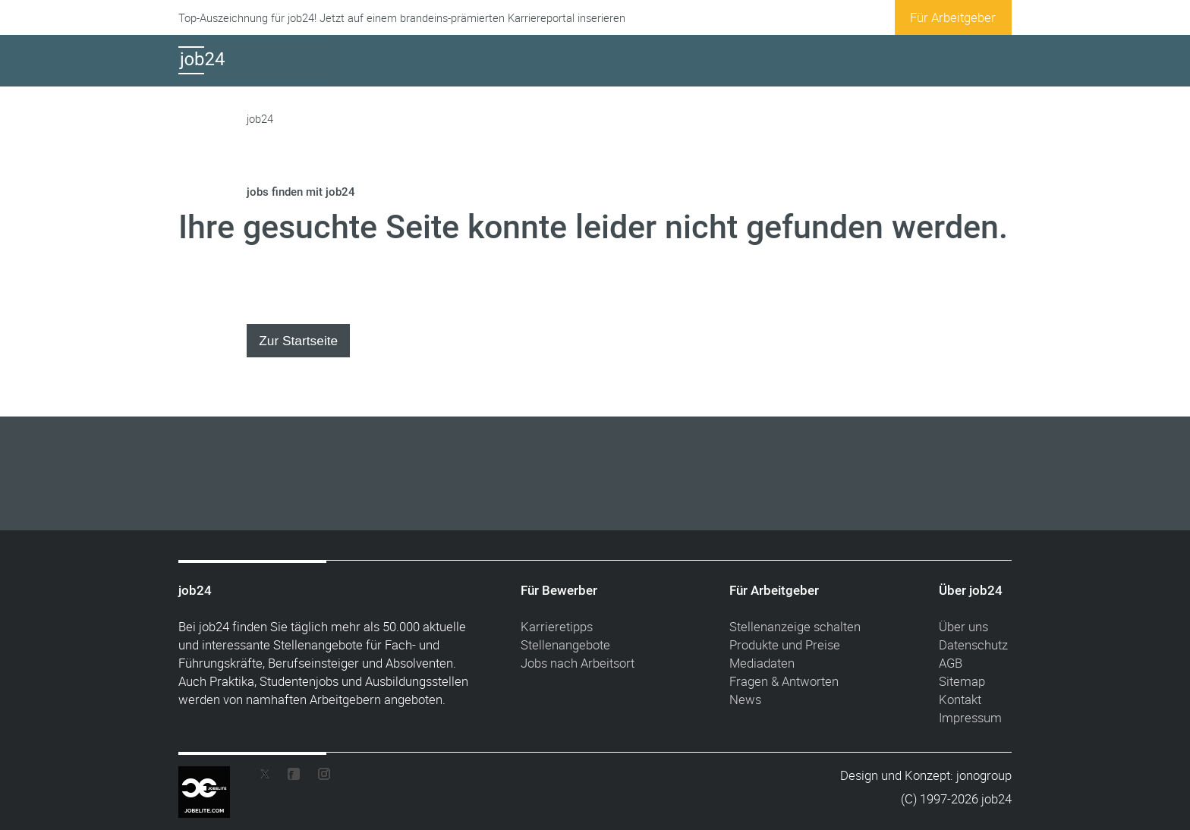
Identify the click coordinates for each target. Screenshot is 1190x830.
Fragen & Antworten (784, 681)
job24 (260, 119)
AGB (950, 662)
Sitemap (962, 681)
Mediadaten (762, 662)
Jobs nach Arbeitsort (577, 662)
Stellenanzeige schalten (795, 626)
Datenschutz (973, 644)
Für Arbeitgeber (953, 17)
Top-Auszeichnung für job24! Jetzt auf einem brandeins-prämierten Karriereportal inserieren (401, 18)
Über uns (963, 626)
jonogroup (984, 775)
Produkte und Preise (784, 644)
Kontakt (960, 699)
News (745, 699)
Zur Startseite (298, 340)
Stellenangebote (565, 644)
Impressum (970, 717)
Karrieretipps (557, 626)
